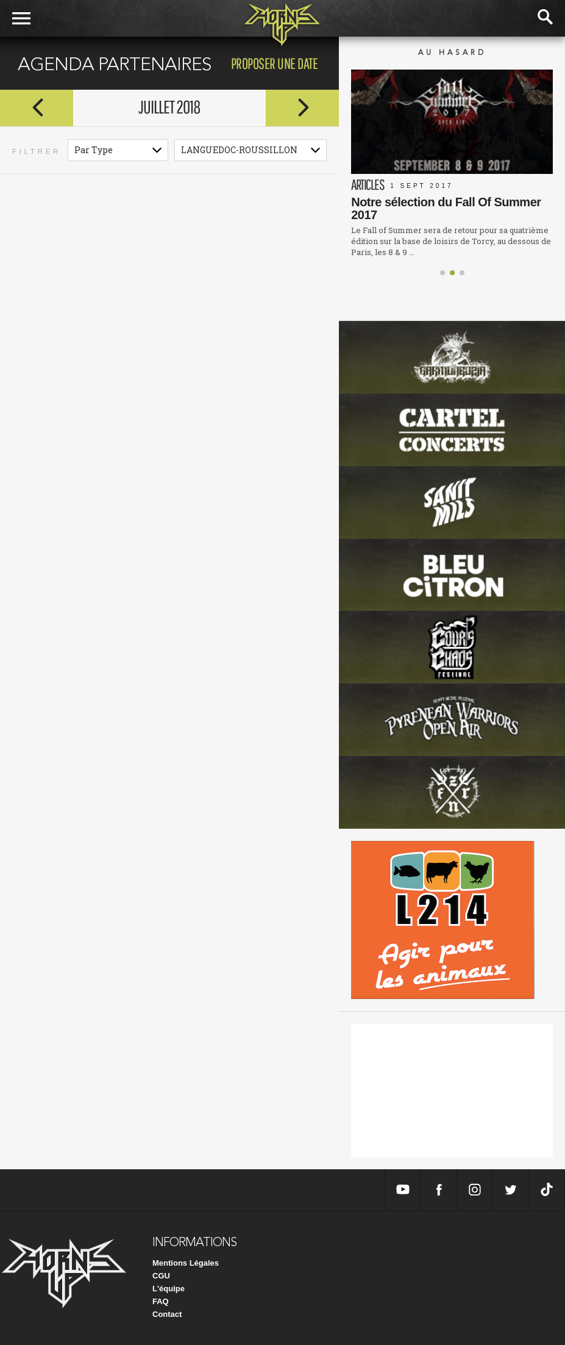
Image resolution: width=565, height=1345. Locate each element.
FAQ (160, 1301)
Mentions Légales (185, 1262)
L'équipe (168, 1288)
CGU (161, 1275)
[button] (442, 272)
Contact (167, 1314)
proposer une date (274, 63)
